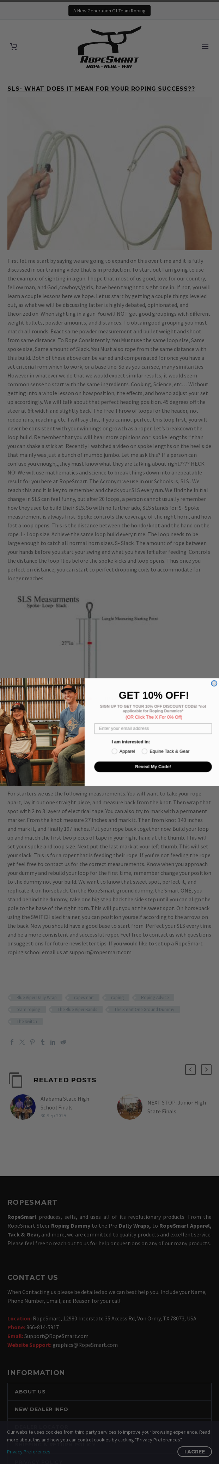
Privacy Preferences (28, 1451)
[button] (190, 1069)
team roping (28, 1009)
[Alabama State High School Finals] (25, 1107)
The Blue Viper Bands (77, 1009)
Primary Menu (205, 46)
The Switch (27, 1021)
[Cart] (13, 46)
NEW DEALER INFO (41, 1409)
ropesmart (84, 997)
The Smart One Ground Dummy (144, 1009)
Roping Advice (155, 997)
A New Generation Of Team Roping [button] (109, 10)
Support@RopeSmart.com (56, 1335)
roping (117, 997)
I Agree (194, 1451)
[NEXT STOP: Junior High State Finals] (132, 1107)
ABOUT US (30, 1392)
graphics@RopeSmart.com (85, 1344)
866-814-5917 (42, 1327)
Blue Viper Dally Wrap (37, 997)
